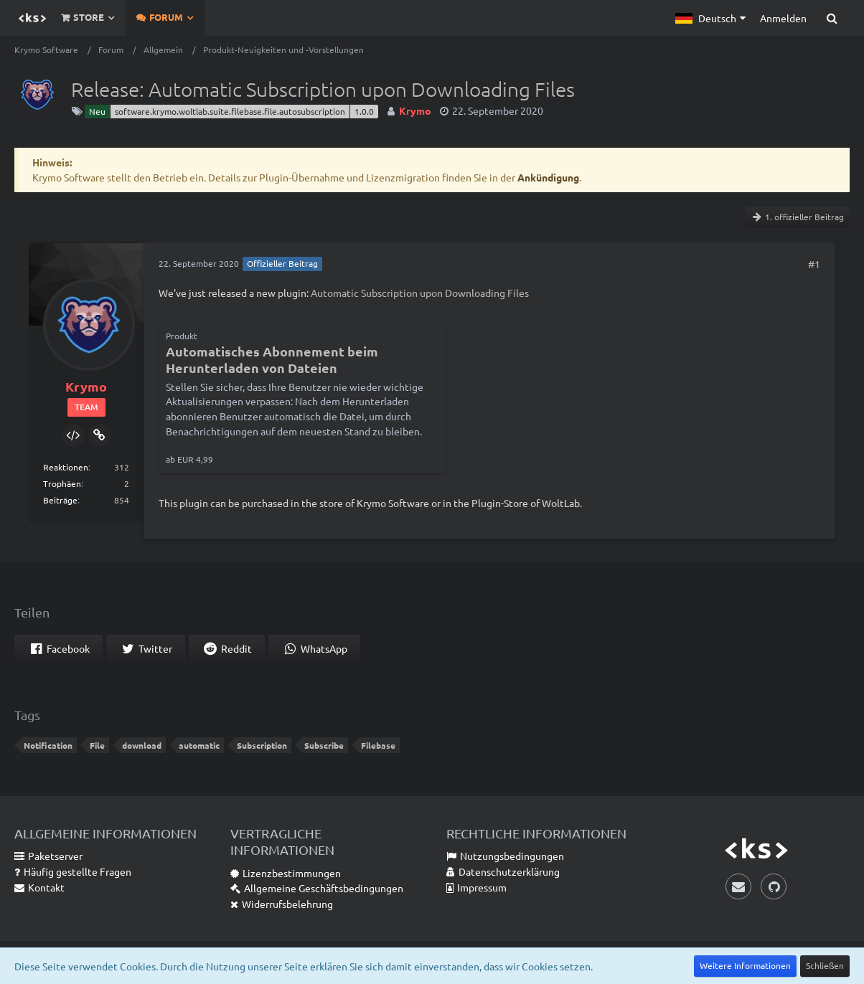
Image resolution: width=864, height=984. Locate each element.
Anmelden (783, 17)
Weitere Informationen (745, 965)
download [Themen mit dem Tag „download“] (141, 745)
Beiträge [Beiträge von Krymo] (60, 500)
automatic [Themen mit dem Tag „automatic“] (199, 745)
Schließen (825, 965)
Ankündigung (548, 177)
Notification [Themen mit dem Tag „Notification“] (48, 745)
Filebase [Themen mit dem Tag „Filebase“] (378, 745)
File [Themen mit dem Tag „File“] (97, 745)
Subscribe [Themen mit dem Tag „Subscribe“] (324, 745)
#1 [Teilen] (814, 263)
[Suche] (832, 18)
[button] (710, 18)
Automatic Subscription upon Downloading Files (420, 292)
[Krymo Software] (32, 18)
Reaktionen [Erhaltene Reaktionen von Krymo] (65, 467)
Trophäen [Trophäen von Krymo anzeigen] (62, 483)
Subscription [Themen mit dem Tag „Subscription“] (262, 745)
